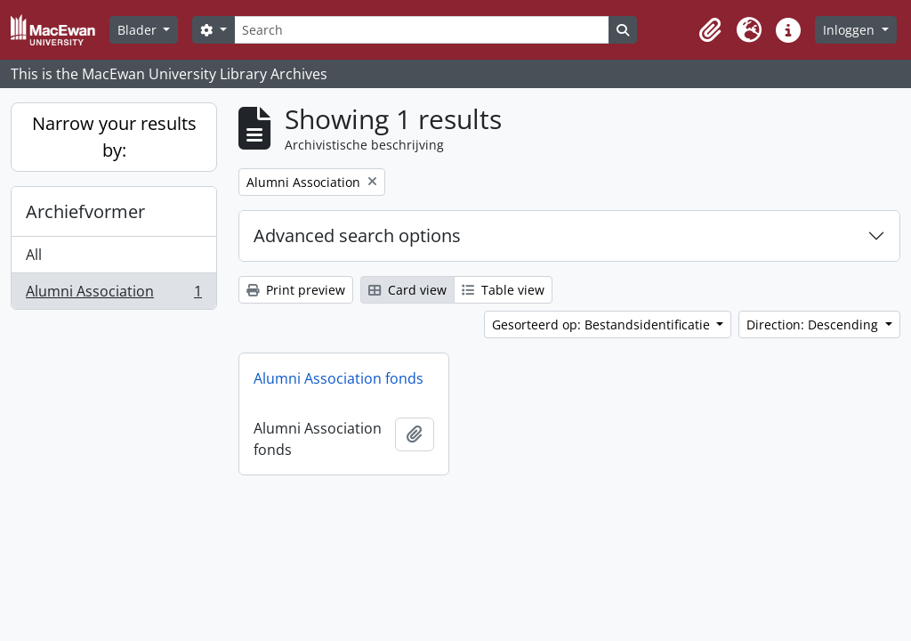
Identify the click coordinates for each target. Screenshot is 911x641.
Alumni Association (113, 294)
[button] (710, 30)
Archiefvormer (85, 211)
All (34, 254)
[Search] (421, 30)
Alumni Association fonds (338, 378)
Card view (407, 289)
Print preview (295, 289)
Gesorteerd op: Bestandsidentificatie (602, 324)
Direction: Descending (814, 324)
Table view (503, 289)
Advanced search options (357, 235)
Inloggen (850, 29)
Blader (138, 29)
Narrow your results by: (114, 136)
